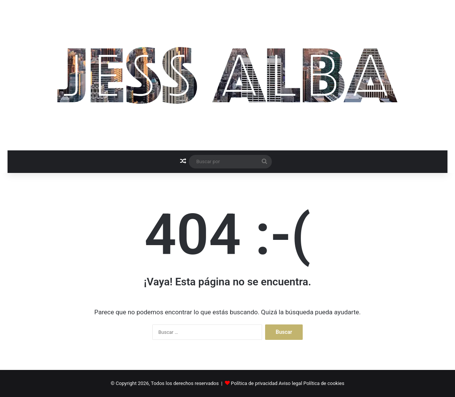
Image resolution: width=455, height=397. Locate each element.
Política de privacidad (254, 383)
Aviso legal (290, 383)
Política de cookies (323, 383)
